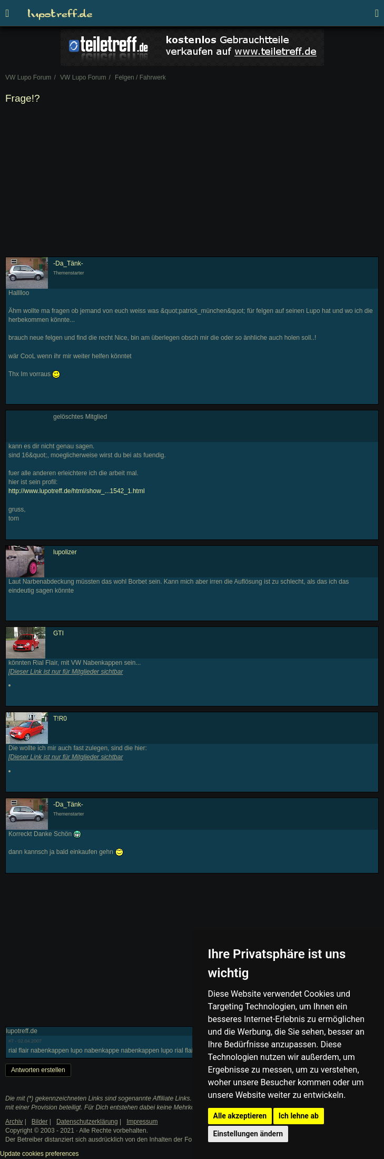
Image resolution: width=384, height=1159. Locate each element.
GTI (58, 633)
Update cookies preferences (39, 1153)
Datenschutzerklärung (87, 1121)
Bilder (40, 1121)
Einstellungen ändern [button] (248, 1133)
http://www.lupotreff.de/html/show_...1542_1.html (76, 491)
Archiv (14, 1121)
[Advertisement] (192, 183)
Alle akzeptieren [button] (240, 1116)
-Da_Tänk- (68, 263)
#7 (11, 1041)
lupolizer (65, 552)
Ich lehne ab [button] (299, 1116)
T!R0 (60, 718)
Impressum (141, 1121)
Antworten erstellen (38, 1070)
